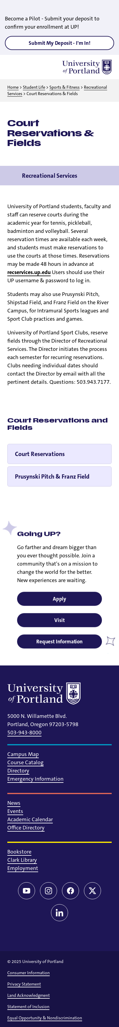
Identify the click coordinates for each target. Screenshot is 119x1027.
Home (13, 87)
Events (15, 811)
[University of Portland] (87, 67)
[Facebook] (70, 890)
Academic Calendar (30, 819)
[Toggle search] (30, 67)
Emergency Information (35, 779)
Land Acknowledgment (28, 995)
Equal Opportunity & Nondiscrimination (44, 1018)
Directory (18, 770)
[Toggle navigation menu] (107, 175)
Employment (22, 868)
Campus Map (23, 754)
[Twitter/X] (92, 890)
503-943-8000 (24, 732)
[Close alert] (107, 9)
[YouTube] (26, 890)
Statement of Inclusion (28, 1006)
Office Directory (26, 827)
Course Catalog (25, 762)
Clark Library (22, 860)
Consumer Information (28, 972)
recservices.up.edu (29, 272)
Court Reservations (40, 454)
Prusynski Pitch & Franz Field (52, 476)
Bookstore (19, 851)
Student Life (34, 87)
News (13, 803)
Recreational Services (49, 176)
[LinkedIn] (59, 912)
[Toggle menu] (14, 67)
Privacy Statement (24, 984)
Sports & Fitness (64, 87)
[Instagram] (48, 890)
